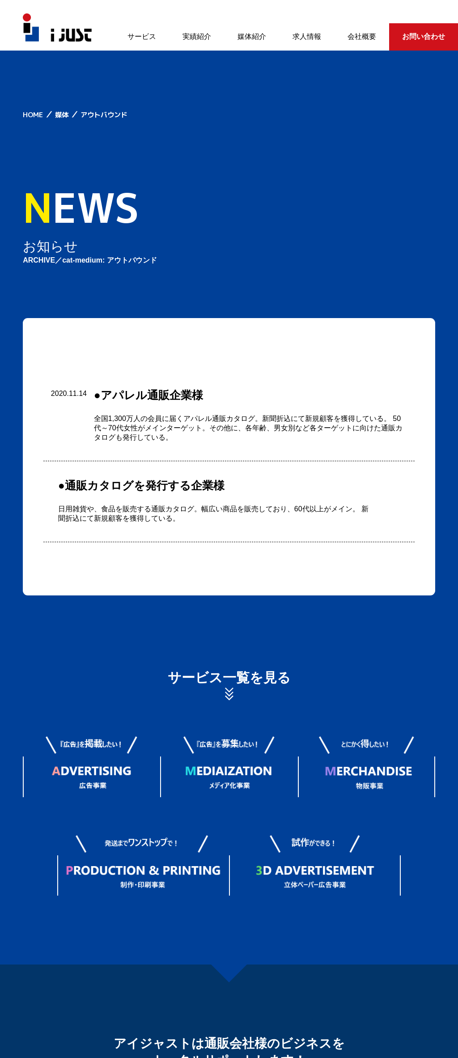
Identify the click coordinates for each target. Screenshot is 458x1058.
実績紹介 (196, 36)
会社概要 (362, 36)
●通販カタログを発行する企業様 (141, 485)
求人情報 (307, 36)
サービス (141, 36)
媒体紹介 (251, 36)
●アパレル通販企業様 (148, 395)
